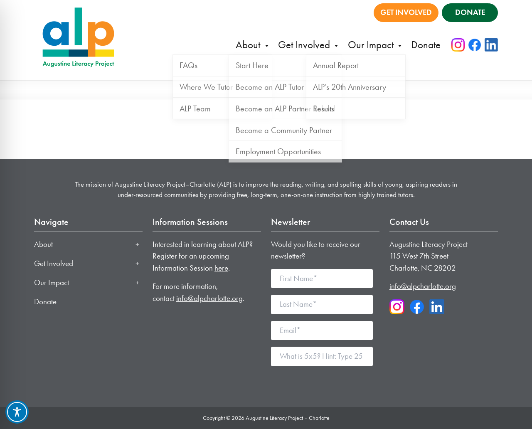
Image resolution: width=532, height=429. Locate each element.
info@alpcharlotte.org (209, 298)
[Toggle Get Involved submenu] (137, 263)
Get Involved (305, 45)
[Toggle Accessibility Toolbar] (17, 412)
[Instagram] (458, 45)
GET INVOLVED (406, 12)
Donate (426, 45)
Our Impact (372, 45)
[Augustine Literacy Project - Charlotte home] (78, 36)
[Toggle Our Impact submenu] (137, 282)
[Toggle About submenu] (137, 244)
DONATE (470, 12)
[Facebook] (474, 45)
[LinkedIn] (491, 45)
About (249, 45)
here (221, 268)
